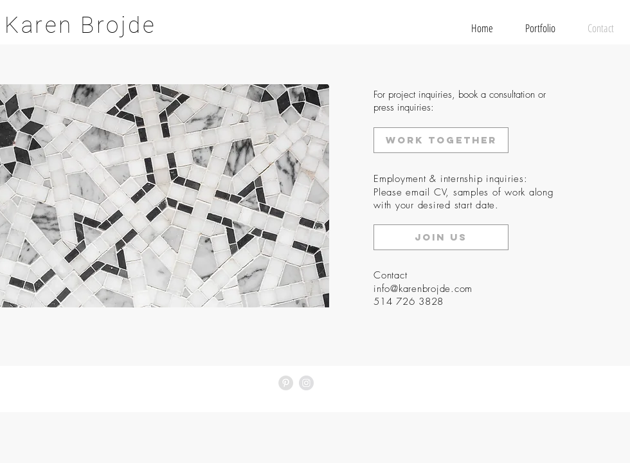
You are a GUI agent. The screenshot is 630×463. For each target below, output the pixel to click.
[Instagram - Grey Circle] (306, 383)
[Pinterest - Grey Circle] (285, 383)
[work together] (441, 140)
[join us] (441, 237)
